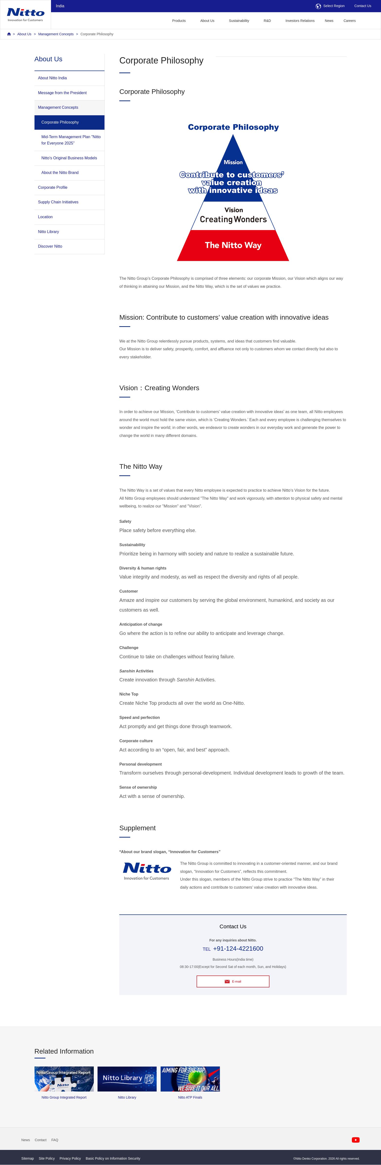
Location (45, 217)
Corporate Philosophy (96, 34)
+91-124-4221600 (238, 948)
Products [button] (179, 21)
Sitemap (27, 1159)
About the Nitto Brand (60, 173)
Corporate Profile (53, 187)
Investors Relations (300, 21)
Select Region (330, 6)
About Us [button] (207, 21)
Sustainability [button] (239, 21)
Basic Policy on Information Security (113, 1159)
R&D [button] (267, 21)
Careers (350, 21)
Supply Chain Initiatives (58, 202)
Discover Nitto (50, 246)
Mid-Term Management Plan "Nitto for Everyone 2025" (71, 140)
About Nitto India (52, 78)
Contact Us (362, 6)
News (329, 21)
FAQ (55, 1140)
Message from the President (62, 93)
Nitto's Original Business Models (69, 158)
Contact (41, 1140)
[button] (368, 20)
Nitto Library (48, 232)
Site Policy (47, 1159)
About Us (24, 34)
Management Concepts (56, 34)
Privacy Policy (70, 1159)
